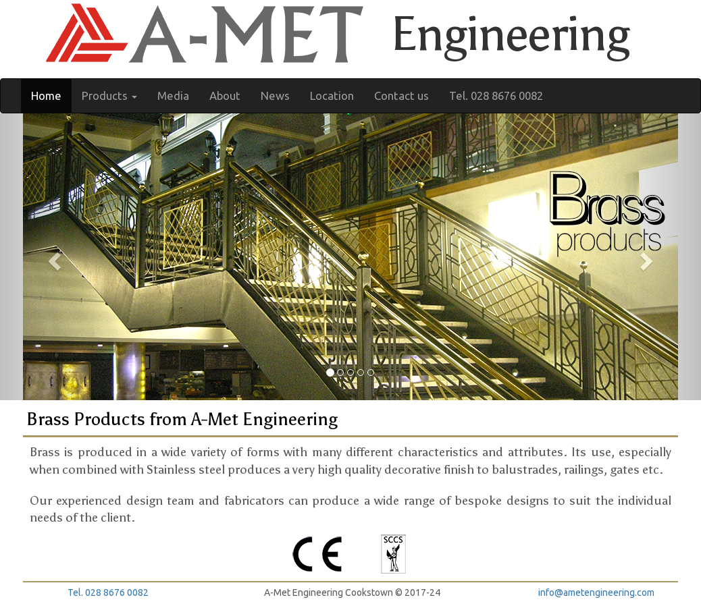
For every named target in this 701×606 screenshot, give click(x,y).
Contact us (401, 95)
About (224, 95)
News (275, 95)
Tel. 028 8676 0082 (496, 95)
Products (109, 95)
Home (46, 95)
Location (332, 95)
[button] (52, 256)
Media (173, 95)
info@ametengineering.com (596, 592)
